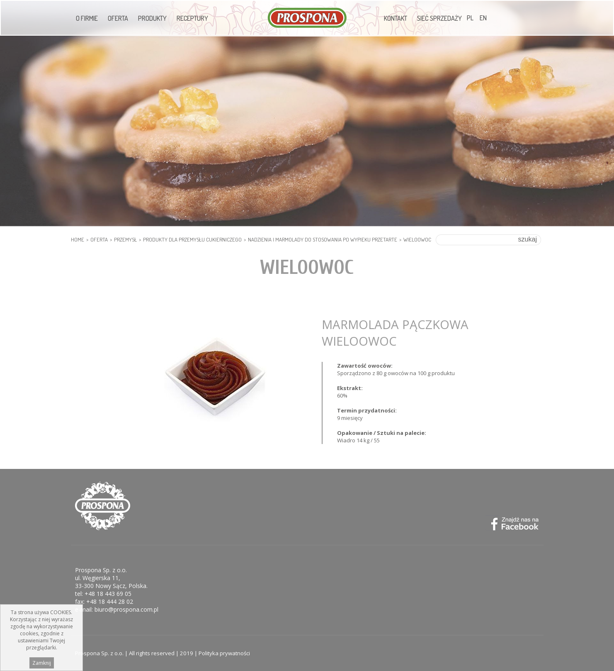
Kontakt (395, 18)
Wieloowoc (417, 239)
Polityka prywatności (224, 653)
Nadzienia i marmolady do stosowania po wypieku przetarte (322, 239)
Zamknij (41, 664)
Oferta (118, 18)
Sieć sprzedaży (439, 18)
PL (470, 18)
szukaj (527, 239)
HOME (77, 239)
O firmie (87, 18)
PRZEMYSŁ (125, 239)
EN (483, 18)
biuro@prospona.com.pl (126, 609)
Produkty (152, 18)
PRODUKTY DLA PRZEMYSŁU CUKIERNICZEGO (192, 239)
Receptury (192, 18)
